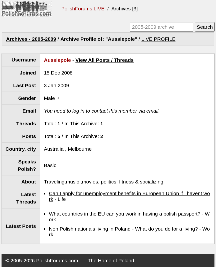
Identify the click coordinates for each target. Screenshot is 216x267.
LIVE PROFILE (158, 39)
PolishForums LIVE (83, 8)
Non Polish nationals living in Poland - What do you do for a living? (123, 229)
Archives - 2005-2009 (31, 39)
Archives (121, 8)
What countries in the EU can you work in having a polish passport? (124, 214)
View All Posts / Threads (104, 60)
